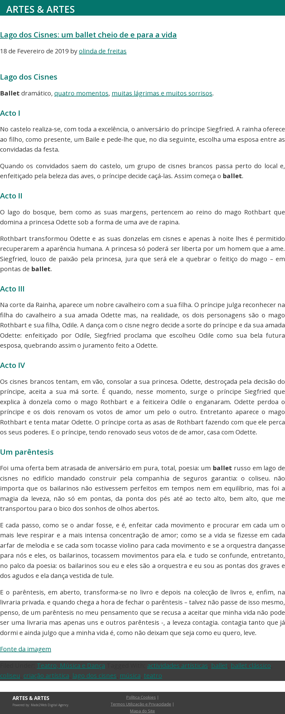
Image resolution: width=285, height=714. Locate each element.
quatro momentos (81, 93)
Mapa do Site (142, 711)
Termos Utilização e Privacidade (141, 704)
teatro (153, 675)
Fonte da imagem (25, 649)
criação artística (46, 675)
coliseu (10, 675)
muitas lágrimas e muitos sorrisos (162, 93)
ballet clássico (251, 665)
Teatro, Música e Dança (71, 665)
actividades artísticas (177, 665)
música (130, 675)
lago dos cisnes (94, 675)
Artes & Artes (40, 9)
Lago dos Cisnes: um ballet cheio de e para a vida (88, 34)
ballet (219, 665)
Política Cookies (141, 697)
